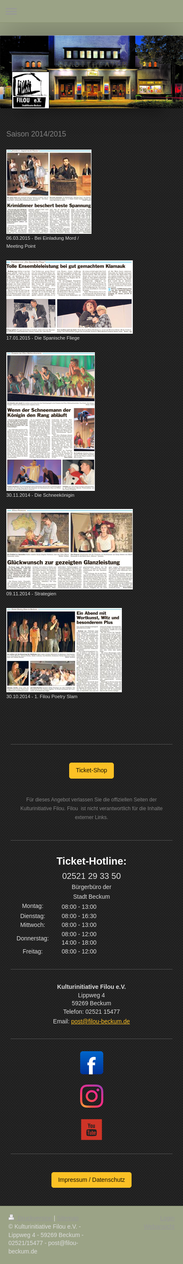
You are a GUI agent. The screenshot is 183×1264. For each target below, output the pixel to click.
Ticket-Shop (91, 770)
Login (167, 1218)
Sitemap (67, 1218)
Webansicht (159, 1226)
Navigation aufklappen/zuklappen (91, 11)
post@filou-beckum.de (100, 1021)
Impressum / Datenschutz (91, 1179)
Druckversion (31, 1218)
